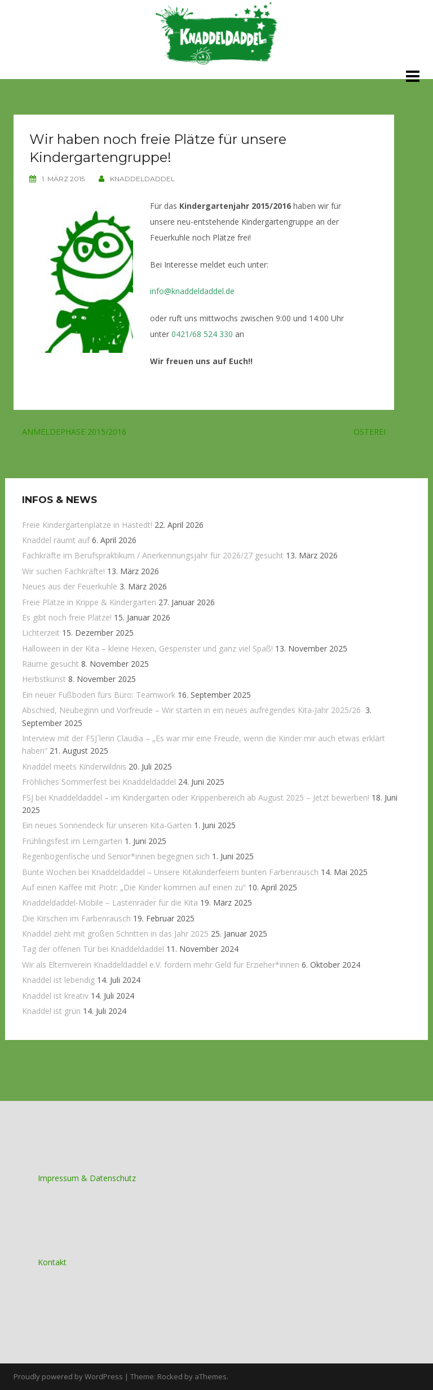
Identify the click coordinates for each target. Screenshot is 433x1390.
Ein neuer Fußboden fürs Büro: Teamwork (98, 694)
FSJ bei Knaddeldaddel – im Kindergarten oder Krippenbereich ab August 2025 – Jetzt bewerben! (195, 797)
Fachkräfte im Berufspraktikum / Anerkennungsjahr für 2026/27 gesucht (153, 555)
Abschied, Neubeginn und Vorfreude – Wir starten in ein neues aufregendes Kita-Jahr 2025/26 (192, 710)
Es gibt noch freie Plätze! (67, 617)
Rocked (170, 1376)
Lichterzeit (41, 632)
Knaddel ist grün (51, 1011)
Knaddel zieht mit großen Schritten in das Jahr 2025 (115, 933)
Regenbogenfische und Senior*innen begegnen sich (116, 856)
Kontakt (52, 1262)
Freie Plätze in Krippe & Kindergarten (89, 602)
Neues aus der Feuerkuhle (69, 586)
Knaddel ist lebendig (58, 979)
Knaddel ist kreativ (55, 995)
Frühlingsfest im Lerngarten (72, 841)
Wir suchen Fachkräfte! (63, 571)
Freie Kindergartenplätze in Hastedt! (87, 524)
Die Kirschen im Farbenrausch (76, 918)
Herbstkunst (44, 679)
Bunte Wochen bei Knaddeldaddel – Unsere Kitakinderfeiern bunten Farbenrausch (170, 872)
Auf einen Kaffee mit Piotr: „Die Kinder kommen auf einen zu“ (134, 887)
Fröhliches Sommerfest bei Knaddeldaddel (99, 781)
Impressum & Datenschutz (87, 1178)
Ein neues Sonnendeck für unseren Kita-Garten (107, 825)
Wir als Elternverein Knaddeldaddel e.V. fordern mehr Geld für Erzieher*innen (160, 964)
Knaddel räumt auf (56, 540)
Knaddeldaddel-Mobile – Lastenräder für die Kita (110, 902)
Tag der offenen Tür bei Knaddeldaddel (93, 948)
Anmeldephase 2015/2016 (74, 431)
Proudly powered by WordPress (68, 1376)
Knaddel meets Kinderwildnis (74, 766)
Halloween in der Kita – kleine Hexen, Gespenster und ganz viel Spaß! (147, 648)
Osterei (370, 431)
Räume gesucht (50, 663)
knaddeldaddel (142, 178)
